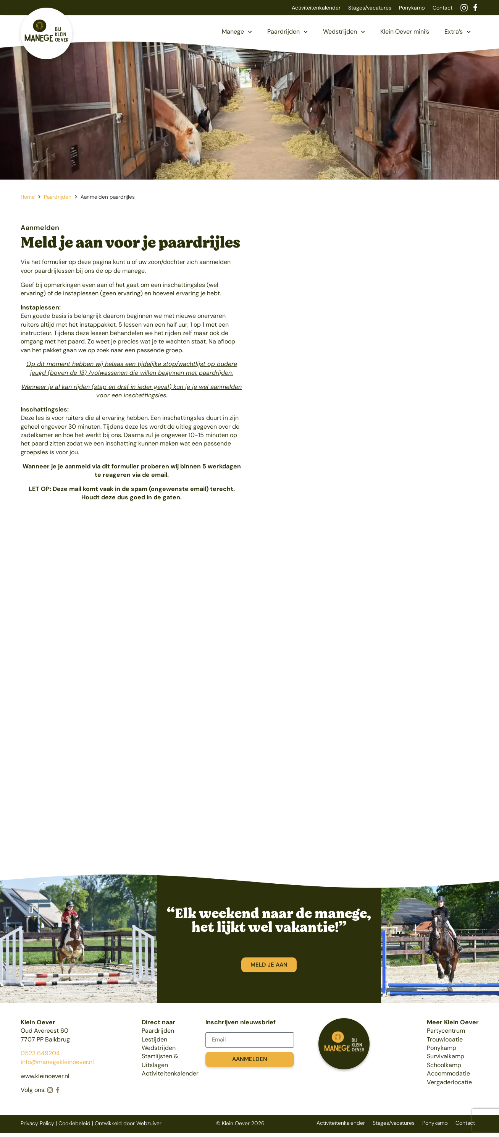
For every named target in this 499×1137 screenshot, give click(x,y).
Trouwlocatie (445, 1039)
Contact (442, 7)
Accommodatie (448, 1073)
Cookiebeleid (74, 1123)
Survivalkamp (445, 1056)
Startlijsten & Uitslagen (160, 1060)
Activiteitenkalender (316, 7)
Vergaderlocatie (449, 1082)
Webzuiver (148, 1123)
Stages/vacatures (369, 7)
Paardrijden (287, 32)
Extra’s (457, 32)
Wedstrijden (344, 32)
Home (28, 197)
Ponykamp (412, 7)
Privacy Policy (37, 1123)
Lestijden (154, 1039)
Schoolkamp (444, 1065)
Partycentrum (446, 1031)
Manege (237, 32)
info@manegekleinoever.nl (57, 1062)
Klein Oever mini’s (404, 32)
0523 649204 (40, 1053)
